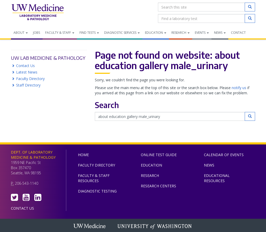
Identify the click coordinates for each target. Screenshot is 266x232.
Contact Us (25, 65)
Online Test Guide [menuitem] (159, 154)
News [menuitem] (220, 32)
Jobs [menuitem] (36, 32)
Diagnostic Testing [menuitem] (97, 191)
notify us (239, 87)
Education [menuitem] (155, 32)
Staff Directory (28, 85)
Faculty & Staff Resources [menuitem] (94, 178)
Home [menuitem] (83, 154)
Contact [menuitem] (238, 32)
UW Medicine (90, 226)
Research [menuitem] (180, 32)
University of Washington (155, 226)
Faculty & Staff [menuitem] (59, 32)
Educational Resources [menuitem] (217, 178)
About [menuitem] (21, 32)
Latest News (26, 72)
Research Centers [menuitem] (158, 185)
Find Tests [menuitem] (89, 32)
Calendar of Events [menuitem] (224, 154)
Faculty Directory (30, 78)
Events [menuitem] (202, 32)
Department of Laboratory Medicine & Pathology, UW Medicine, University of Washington (37, 13)
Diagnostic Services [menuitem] (122, 32)
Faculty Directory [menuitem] (96, 165)
